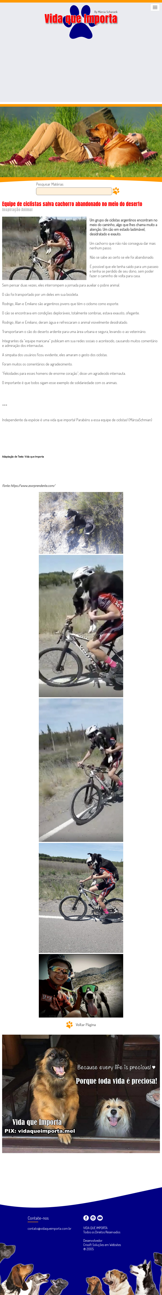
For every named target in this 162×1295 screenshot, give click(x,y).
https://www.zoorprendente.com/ (33, 486)
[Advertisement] (81, 72)
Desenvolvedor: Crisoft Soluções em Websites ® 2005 (102, 1244)
